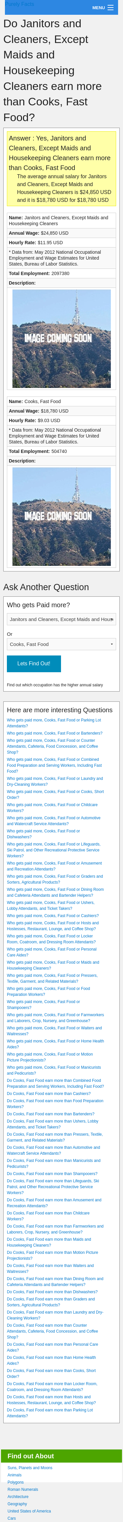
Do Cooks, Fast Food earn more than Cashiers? (49, 1093)
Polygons (16, 1482)
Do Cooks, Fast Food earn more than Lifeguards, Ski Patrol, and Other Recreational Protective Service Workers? (53, 1187)
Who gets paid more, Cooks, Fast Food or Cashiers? (53, 915)
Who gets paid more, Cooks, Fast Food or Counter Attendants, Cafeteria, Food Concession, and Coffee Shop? (52, 746)
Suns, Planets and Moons (30, 1468)
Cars (12, 1518)
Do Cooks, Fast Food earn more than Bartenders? (50, 1114)
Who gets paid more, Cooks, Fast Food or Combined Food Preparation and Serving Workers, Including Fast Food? (54, 765)
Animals (15, 1475)
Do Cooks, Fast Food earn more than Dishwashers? (52, 1292)
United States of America (29, 1511)
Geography (17, 1504)
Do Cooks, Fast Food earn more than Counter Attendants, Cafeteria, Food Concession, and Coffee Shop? (52, 1331)
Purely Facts (19, 4)
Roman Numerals (23, 1489)
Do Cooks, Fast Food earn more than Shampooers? (52, 1173)
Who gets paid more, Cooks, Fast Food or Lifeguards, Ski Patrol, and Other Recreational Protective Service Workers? (53, 850)
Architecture (18, 1496)
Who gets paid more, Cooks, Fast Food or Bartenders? (54, 733)
